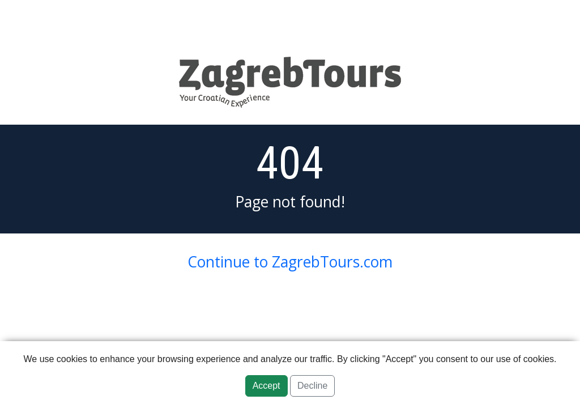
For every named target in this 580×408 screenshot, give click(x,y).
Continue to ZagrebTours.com (290, 262)
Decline (312, 385)
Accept (266, 385)
